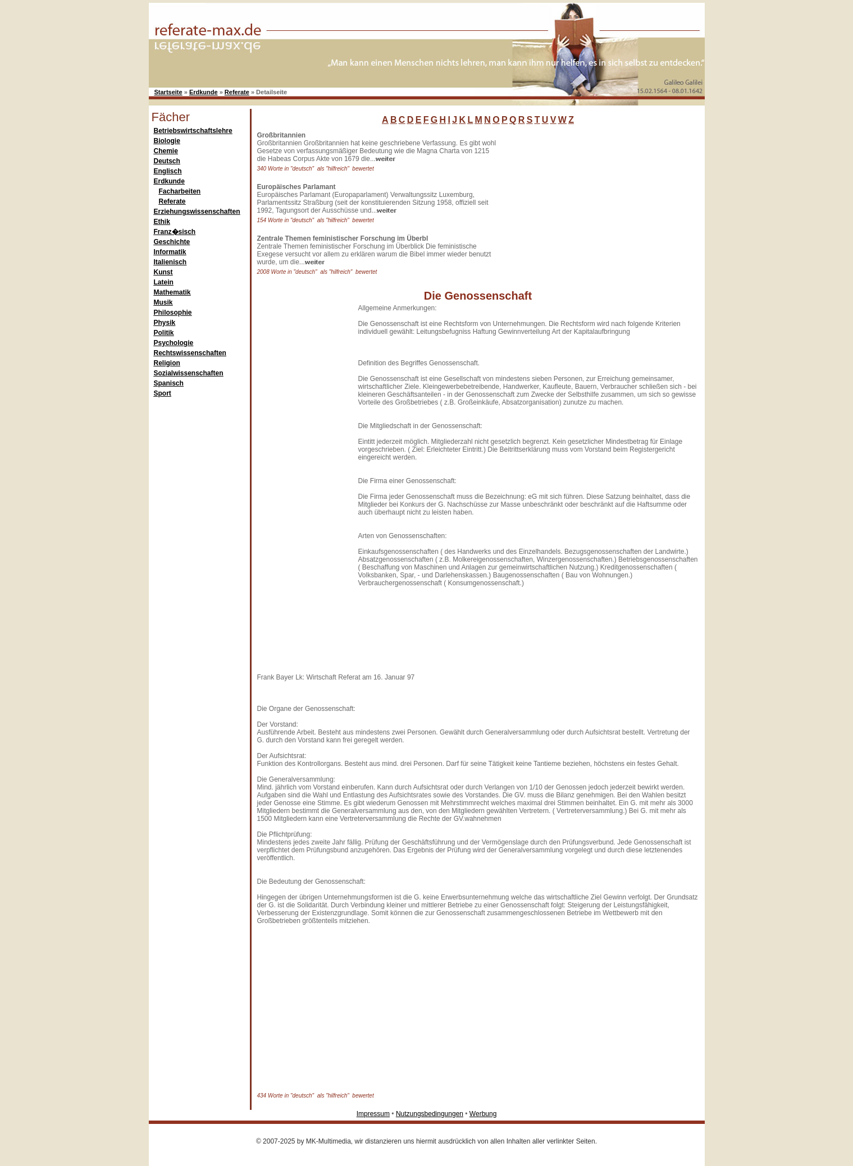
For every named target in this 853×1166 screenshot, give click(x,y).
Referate (237, 92)
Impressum (373, 1114)
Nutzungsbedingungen (429, 1114)
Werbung (482, 1114)
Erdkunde (203, 92)
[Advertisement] (587, 201)
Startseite (168, 92)
